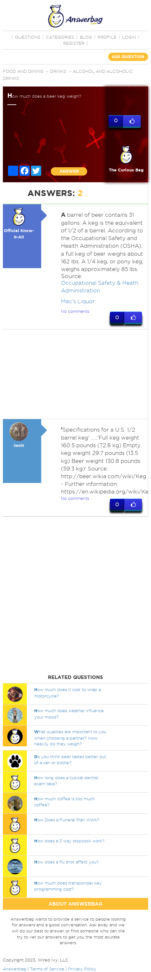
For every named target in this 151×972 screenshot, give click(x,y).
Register (73, 43)
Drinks (58, 71)
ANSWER (69, 171)
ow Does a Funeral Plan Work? (66, 820)
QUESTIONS (27, 37)
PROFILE (107, 37)
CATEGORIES (60, 37)
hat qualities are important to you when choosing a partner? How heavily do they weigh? (70, 737)
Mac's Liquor (78, 301)
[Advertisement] (75, 374)
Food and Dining (23, 71)
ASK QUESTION (128, 56)
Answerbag (14, 969)
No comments (75, 311)
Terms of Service (47, 969)
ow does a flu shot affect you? (66, 862)
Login (129, 37)
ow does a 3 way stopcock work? (69, 841)
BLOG (86, 37)
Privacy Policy (82, 969)
